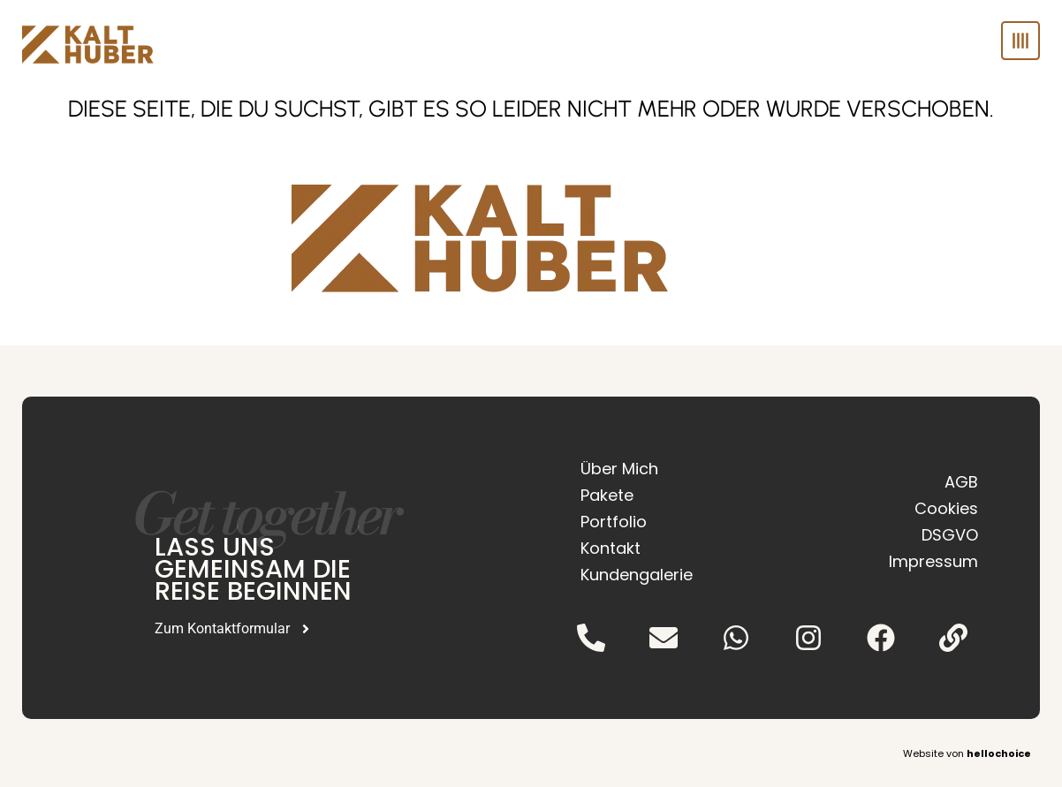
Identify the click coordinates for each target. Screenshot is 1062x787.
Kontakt (610, 548)
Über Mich (619, 469)
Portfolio (613, 522)
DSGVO (950, 535)
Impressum (933, 561)
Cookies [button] (946, 508)
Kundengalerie (636, 575)
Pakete (606, 495)
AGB (961, 482)
